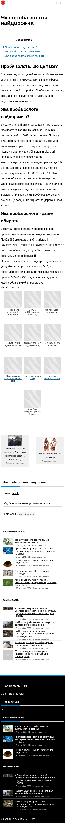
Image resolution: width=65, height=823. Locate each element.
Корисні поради (26, 514)
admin (15, 493)
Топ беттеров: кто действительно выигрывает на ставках (32, 541)
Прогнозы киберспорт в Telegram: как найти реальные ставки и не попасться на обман (35, 551)
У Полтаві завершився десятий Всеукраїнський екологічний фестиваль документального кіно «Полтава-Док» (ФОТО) (35, 612)
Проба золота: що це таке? (20, 47)
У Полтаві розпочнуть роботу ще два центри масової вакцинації (34, 643)
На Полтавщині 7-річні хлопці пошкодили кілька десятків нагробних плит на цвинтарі (34, 634)
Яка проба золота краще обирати (24, 56)
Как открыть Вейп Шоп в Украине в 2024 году (33, 572)
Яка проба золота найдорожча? (22, 51)
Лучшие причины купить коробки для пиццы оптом (34, 561)
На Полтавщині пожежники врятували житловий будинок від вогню (34, 623)
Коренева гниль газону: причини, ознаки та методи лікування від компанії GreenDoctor (35, 582)
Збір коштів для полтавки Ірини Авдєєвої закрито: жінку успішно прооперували (31, 654)
